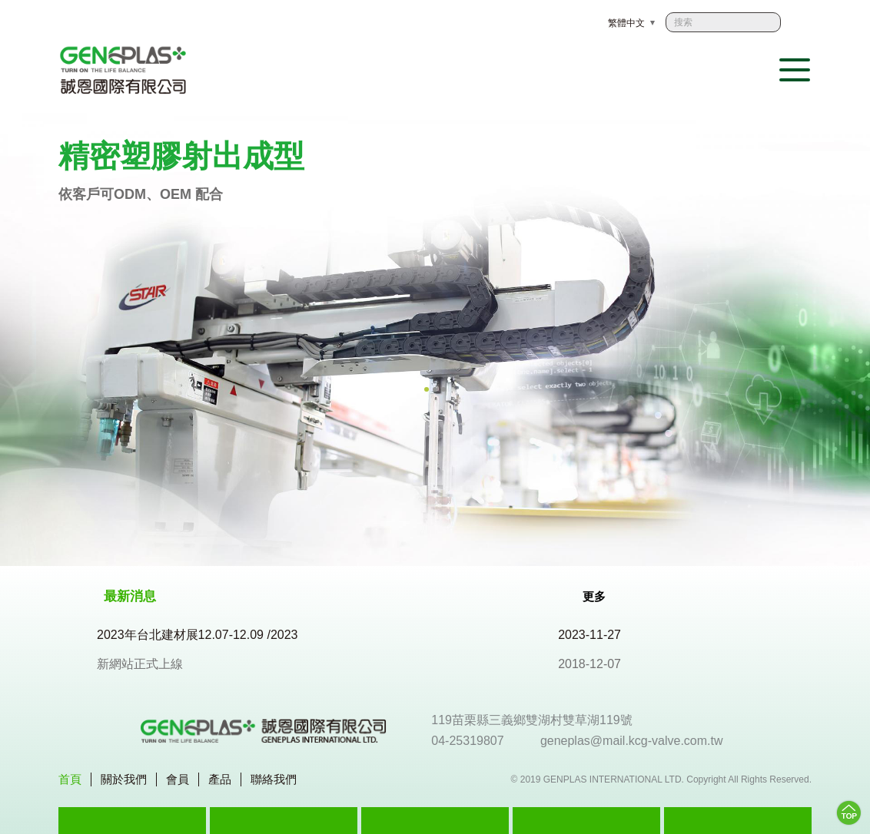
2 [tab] (435, 389)
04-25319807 (467, 740)
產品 (219, 779)
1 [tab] (426, 389)
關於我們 (124, 779)
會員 (177, 779)
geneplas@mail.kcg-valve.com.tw (631, 740)
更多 (603, 596)
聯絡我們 (274, 779)
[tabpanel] (435, 339)
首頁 (69, 779)
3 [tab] (443, 389)
